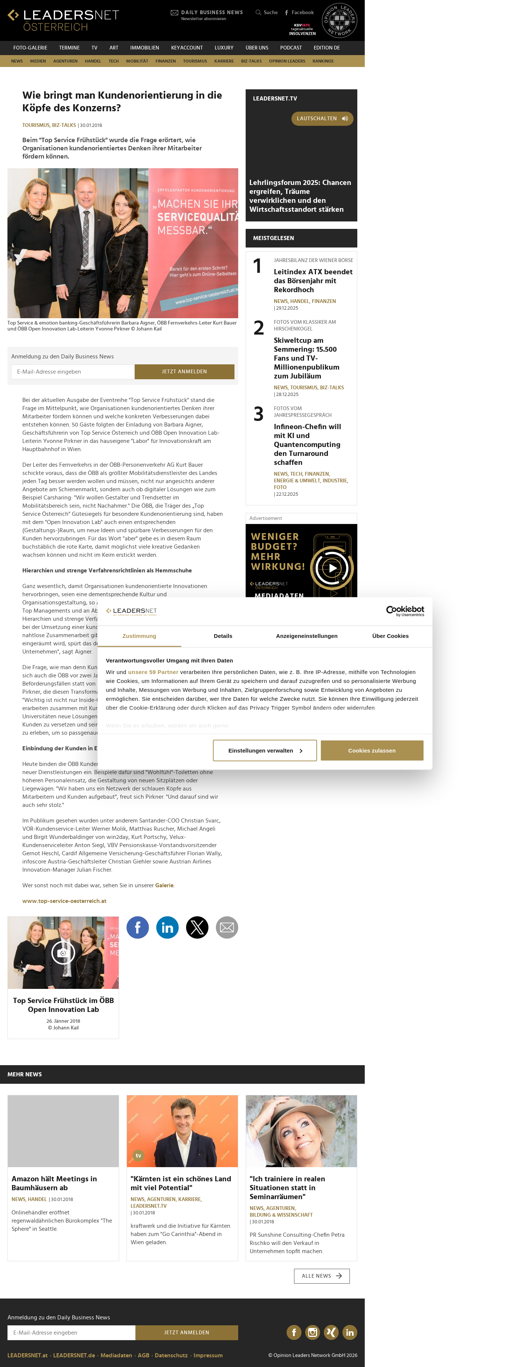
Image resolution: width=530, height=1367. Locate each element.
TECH (114, 61)
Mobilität (137, 61)
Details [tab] (223, 636)
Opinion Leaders (287, 61)
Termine (69, 48)
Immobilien (144, 48)
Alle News (322, 1276)
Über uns (257, 48)
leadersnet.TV (275, 99)
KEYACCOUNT (187, 48)
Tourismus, (37, 125)
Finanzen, (318, 474)
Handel (93, 61)
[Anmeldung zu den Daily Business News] (73, 371)
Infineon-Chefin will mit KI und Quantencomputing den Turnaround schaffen (307, 444)
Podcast (291, 48)
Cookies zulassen (372, 750)
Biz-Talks (251, 61)
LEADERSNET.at (27, 1355)
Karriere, (190, 1199)
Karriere (224, 61)
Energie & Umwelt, (298, 480)
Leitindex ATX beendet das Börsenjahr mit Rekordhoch (313, 281)
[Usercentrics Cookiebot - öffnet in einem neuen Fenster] (391, 611)
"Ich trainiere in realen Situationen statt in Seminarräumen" (287, 1188)
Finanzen (166, 61)
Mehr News (24, 1074)
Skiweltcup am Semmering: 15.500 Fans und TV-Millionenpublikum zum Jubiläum (306, 358)
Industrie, (336, 480)
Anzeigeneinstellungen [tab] (307, 636)
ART (113, 48)
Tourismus (195, 61)
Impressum (208, 1355)
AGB (143, 1355)
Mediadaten (116, 1355)
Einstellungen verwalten (265, 750)
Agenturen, (162, 1199)
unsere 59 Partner (153, 672)
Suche (267, 13)
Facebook (299, 13)
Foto (280, 487)
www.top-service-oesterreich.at (64, 901)
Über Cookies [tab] (391, 636)
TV (95, 48)
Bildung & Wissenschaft (281, 1215)
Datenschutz (171, 1355)
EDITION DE (327, 48)
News (17, 61)
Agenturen (65, 61)
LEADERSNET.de (74, 1355)
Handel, (301, 301)
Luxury (224, 48)
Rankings (323, 61)
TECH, (297, 474)
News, (282, 301)
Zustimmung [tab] (139, 636)
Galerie (164, 885)
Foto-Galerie (30, 48)
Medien (38, 61)
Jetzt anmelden (184, 371)
